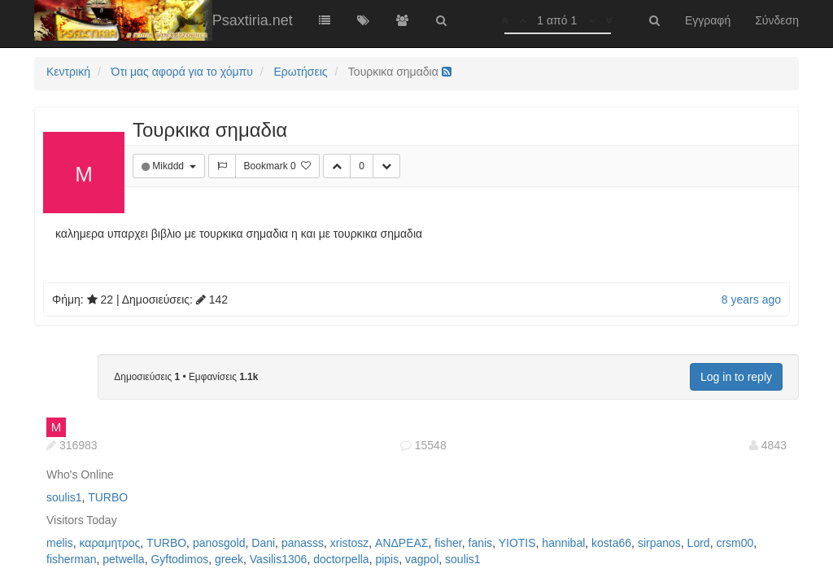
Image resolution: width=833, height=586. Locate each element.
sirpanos (659, 542)
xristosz (349, 542)
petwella (123, 559)
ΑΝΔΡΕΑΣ (401, 542)
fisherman (71, 559)
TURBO (108, 497)
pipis (387, 559)
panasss (302, 542)
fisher (447, 542)
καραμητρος (109, 542)
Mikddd (169, 166)
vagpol (421, 559)
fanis (481, 542)
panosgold (219, 542)
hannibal (563, 542)
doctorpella (341, 559)
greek (229, 559)
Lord (698, 542)
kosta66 (611, 542)
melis (59, 542)
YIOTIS (517, 542)
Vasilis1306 (278, 559)
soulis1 (64, 497)
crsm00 (734, 542)
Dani (263, 542)
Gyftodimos (179, 559)
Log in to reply (736, 376)
